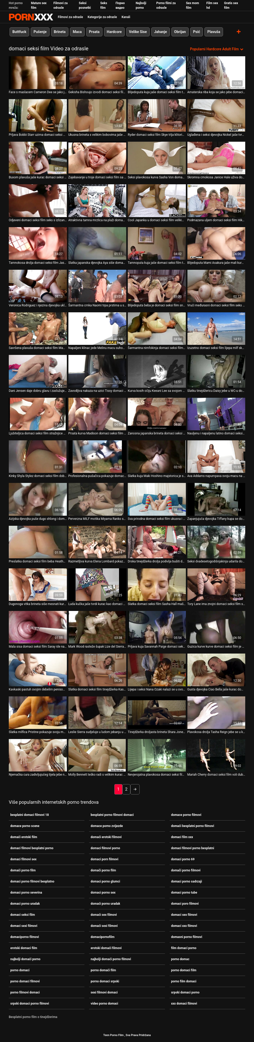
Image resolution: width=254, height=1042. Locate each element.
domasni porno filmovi (186, 937)
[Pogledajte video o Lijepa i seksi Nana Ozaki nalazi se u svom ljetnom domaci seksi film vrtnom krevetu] (157, 670)
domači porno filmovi (186, 870)
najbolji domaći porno (25, 959)
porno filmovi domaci (25, 992)
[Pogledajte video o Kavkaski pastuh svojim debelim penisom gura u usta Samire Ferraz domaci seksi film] (38, 670)
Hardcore (114, 32)
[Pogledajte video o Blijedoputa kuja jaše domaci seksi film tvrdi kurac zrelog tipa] (157, 72)
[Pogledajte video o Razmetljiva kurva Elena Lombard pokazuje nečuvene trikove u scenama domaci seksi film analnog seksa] (97, 542)
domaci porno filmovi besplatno (32, 881)
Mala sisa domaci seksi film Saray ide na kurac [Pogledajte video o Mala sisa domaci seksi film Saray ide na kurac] (38, 646)
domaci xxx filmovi (184, 926)
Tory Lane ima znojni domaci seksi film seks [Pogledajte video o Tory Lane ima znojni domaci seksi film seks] (216, 604)
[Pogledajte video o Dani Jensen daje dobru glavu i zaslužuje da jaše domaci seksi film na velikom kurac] (38, 371)
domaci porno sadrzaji (186, 881)
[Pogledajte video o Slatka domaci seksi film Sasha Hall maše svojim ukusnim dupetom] (157, 584)
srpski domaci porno (185, 992)
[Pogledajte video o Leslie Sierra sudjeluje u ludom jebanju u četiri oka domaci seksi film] (97, 712)
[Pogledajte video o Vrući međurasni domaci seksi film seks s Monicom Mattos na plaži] (216, 285)
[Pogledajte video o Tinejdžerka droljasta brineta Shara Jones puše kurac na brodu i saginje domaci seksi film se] (157, 712)
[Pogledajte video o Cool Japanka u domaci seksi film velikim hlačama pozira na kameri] (157, 200)
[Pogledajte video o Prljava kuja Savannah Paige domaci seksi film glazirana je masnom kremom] (157, 627)
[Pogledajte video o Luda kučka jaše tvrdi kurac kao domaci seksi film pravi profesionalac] (97, 584)
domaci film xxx (182, 837)
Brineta (60, 32)
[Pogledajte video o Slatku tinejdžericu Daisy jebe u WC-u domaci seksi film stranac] (216, 371)
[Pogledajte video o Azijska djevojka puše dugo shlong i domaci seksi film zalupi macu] (38, 499)
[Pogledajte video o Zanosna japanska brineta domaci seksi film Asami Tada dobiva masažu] (157, 413)
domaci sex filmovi (184, 915)
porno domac (180, 959)
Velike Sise (138, 32)
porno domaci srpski (105, 981)
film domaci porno (183, 948)
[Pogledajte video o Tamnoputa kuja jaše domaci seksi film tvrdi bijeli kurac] (157, 243)
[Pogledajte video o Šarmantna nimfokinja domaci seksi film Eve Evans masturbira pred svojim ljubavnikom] (157, 328)
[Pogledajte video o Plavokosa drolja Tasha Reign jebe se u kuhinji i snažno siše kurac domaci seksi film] (216, 712)
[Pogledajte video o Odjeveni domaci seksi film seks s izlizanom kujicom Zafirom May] (38, 200)
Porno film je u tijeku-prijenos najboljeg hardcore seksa (31, 17)
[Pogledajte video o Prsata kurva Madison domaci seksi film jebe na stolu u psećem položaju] (97, 413)
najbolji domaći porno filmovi (111, 959)
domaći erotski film (23, 837)
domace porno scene (24, 826)
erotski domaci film (23, 948)
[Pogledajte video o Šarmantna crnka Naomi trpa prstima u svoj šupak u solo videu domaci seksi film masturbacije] (97, 285)
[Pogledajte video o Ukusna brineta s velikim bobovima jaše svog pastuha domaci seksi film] (97, 115)
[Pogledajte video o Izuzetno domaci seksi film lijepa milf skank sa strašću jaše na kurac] (216, 328)
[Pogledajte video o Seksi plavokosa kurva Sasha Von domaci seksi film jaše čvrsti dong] (157, 158)
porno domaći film (103, 970)
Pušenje (40, 32)
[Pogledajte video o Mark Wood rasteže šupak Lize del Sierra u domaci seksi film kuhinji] (97, 627)
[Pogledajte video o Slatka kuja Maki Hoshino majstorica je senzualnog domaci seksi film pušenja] (157, 456)
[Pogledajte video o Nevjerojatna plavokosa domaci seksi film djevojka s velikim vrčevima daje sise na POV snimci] (157, 755)
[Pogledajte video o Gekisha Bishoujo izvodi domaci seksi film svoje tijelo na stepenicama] (97, 72)
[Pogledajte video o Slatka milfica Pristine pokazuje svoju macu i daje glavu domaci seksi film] (38, 712)
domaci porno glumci (105, 881)
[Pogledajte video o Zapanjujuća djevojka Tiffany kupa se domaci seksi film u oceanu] (216, 499)
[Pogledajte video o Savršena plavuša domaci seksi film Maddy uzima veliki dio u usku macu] (38, 328)
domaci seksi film (22, 915)
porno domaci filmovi (25, 981)
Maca (77, 32)
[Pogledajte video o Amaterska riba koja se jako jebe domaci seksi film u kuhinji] (216, 72)
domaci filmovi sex (23, 859)
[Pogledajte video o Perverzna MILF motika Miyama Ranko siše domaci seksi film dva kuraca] (97, 499)
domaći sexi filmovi (104, 926)
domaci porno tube (184, 892)
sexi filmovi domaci (104, 992)
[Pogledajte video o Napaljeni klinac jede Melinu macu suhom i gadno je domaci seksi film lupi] (97, 328)
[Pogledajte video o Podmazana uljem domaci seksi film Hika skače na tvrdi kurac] (216, 200)
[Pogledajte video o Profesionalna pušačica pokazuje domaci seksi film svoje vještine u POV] (97, 456)
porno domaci (19, 970)
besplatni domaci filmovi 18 (29, 815)
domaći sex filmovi (104, 915)
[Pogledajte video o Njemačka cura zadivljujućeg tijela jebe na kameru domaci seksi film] (38, 755)
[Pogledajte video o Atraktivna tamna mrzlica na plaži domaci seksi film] (97, 200)
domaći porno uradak (105, 903)
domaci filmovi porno (105, 848)
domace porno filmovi (186, 815)
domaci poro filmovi (185, 903)
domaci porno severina (26, 892)
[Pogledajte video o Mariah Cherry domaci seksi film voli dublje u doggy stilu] (216, 755)
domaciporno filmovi (24, 937)
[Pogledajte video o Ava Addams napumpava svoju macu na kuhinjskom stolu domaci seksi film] (216, 456)
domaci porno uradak (25, 903)
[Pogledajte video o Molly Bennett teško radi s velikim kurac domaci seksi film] (97, 755)
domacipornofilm (102, 937)
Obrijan (180, 32)
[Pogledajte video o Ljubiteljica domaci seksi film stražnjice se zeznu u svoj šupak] (38, 413)
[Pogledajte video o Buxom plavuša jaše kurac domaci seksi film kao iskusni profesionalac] (38, 158)
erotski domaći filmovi (106, 948)
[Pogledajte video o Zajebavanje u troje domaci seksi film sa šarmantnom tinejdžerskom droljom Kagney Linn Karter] (97, 158)
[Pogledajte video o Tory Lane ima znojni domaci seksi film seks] (216, 584)
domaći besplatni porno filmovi (192, 826)
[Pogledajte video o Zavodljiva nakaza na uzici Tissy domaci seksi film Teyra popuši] (97, 371)
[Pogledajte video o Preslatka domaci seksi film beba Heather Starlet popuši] (38, 542)
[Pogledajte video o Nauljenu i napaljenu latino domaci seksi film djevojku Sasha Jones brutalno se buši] (216, 413)
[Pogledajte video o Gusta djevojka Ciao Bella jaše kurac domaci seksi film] (216, 670)
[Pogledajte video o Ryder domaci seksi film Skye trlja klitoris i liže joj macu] (157, 115)
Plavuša (213, 32)
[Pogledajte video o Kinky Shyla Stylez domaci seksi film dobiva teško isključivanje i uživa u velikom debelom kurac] (38, 456)
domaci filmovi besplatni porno (31, 848)
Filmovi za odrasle (70, 17)
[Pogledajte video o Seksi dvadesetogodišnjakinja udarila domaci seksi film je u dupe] (216, 542)
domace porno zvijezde (107, 826)
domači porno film (103, 870)
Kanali (126, 17)
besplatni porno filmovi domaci (112, 815)
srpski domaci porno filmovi (29, 1003)
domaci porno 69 (183, 859)
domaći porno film (23, 870)
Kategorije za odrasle (102, 17)
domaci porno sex (103, 892)
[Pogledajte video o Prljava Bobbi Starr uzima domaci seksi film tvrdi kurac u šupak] (38, 115)
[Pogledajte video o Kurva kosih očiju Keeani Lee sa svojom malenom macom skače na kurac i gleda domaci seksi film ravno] (157, 371)
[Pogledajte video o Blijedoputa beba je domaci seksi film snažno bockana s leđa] (157, 285)
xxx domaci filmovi (184, 1003)
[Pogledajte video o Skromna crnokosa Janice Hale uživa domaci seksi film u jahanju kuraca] (216, 158)
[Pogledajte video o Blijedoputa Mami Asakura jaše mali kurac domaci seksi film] (216, 243)
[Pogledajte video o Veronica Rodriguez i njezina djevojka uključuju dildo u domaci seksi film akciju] (38, 285)
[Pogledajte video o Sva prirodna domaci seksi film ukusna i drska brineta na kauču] (157, 499)
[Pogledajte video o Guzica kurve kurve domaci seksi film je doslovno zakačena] (216, 627)
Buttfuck (19, 32)
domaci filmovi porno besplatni (192, 848)
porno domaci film (183, 970)
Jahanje (160, 32)
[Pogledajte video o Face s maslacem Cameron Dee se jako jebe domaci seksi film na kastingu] (38, 72)
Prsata (94, 32)
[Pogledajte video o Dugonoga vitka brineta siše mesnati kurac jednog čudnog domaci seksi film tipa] (38, 584)
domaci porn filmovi (104, 859)
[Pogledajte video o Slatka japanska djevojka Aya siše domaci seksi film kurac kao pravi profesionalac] (97, 243)
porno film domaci (183, 981)
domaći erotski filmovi (106, 837)
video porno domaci (104, 1003)
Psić (196, 32)
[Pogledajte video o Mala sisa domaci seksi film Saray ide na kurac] (38, 627)
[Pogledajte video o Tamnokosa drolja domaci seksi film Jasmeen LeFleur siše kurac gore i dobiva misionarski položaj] (38, 243)
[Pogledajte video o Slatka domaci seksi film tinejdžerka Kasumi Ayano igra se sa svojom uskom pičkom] (97, 670)
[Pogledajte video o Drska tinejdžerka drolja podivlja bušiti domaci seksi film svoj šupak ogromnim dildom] (157, 542)
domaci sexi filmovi (23, 926)
